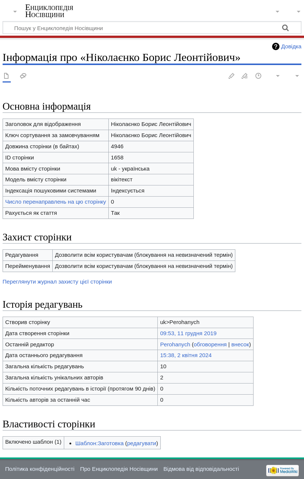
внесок (240, 344)
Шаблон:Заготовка (99, 443)
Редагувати (231, 76)
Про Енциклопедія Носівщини (119, 469)
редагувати (141, 443)
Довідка (291, 46)
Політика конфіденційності (40, 469)
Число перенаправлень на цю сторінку (55, 201)
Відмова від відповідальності (201, 469)
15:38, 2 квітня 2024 (186, 355)
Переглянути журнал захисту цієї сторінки (57, 281)
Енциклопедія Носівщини (49, 10)
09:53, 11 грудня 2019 (188, 333)
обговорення (210, 344)
